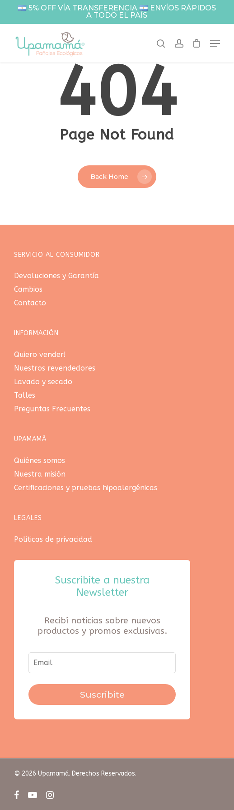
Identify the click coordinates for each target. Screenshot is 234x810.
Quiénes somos (39, 460)
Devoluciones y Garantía (56, 275)
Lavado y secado (43, 381)
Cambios (28, 289)
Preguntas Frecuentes (52, 409)
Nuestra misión (40, 474)
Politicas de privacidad (53, 539)
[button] (215, 43)
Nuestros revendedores (54, 368)
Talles (24, 395)
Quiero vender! (40, 354)
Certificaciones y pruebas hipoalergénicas (85, 487)
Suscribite (102, 694)
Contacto (30, 303)
